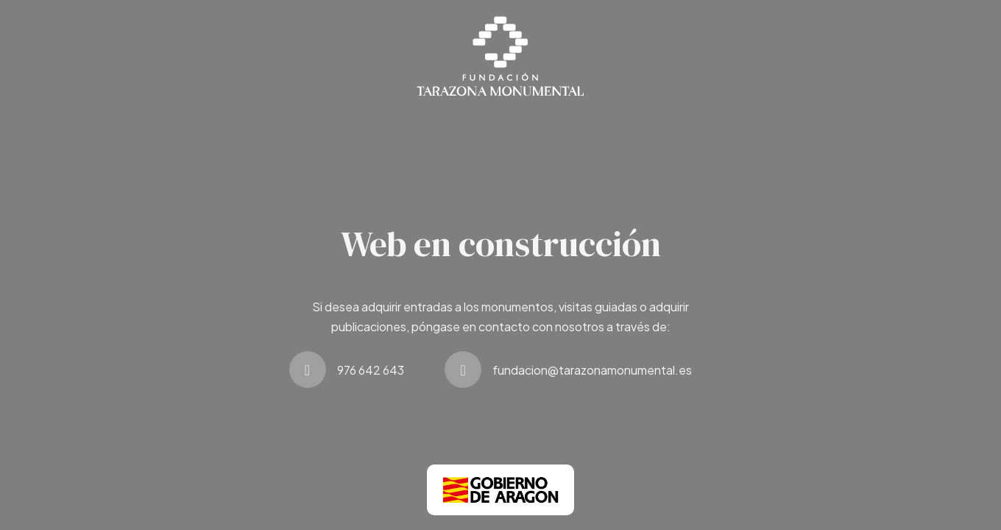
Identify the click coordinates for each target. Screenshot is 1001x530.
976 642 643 (370, 370)
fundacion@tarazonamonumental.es (592, 370)
